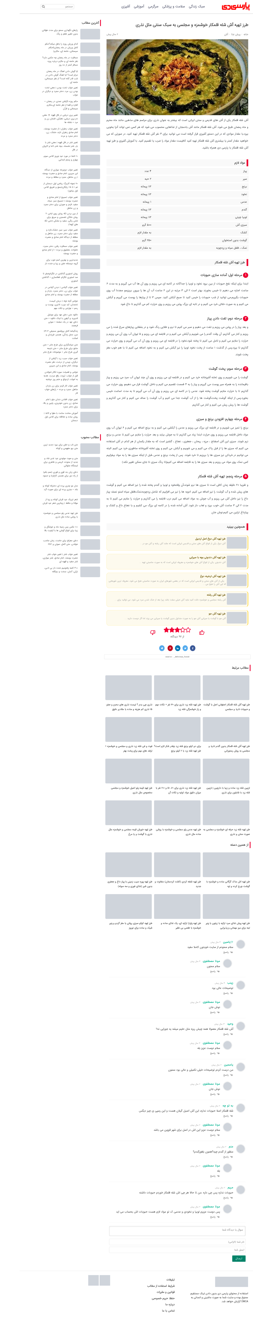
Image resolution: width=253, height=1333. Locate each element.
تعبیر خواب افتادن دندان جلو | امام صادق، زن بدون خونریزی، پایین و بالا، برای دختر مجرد (40, 403)
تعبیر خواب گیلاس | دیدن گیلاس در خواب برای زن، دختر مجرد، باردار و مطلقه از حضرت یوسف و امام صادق (42, 291)
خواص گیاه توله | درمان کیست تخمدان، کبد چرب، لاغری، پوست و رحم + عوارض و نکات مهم (42, 304)
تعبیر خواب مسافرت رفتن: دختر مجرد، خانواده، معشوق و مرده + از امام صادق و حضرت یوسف (40, 250)
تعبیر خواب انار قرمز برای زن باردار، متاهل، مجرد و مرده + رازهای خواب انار (41, 389)
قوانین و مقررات (146, 1305)
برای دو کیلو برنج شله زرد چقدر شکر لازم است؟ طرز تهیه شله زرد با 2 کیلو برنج (158, 753)
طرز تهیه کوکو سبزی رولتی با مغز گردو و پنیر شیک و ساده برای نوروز (111, 939)
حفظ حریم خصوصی (143, 1312)
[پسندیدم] (182, 631)
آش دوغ (202, 543)
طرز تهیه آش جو (197, 614)
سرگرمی (134, 6)
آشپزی (106, 6)
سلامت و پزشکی (154, 6)
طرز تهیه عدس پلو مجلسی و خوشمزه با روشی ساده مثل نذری (159, 841)
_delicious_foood (162, 656)
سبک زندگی (177, 6)
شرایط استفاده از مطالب (141, 1299)
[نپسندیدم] (133, 631)
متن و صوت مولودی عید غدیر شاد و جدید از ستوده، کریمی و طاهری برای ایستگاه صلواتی (41, 462)
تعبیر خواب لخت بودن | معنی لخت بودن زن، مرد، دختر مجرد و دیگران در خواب (40, 91)
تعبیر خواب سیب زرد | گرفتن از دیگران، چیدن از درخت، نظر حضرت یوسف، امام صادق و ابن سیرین (42, 362)
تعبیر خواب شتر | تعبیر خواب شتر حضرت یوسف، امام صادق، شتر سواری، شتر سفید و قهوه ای (40, 558)
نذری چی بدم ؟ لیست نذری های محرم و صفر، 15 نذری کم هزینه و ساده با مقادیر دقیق (110, 709)
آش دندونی (201, 562)
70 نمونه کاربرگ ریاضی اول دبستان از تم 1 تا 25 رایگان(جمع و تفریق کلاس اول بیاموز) (41, 187)
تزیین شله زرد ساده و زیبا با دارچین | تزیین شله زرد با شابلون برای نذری (208, 797)
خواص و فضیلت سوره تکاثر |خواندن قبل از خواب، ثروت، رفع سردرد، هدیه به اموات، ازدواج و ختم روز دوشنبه (41, 376)
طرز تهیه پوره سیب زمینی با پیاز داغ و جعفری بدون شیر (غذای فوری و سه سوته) (110, 895)
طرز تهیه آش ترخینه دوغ (193, 576)
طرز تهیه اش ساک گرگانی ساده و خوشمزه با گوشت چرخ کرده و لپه (208, 895)
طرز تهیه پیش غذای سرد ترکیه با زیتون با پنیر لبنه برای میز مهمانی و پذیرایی (208, 939)
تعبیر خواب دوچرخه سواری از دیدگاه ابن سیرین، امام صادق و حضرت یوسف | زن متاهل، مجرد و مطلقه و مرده (40, 173)
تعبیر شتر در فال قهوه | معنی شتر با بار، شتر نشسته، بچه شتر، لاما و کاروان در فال (40, 146)
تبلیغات (151, 1293)
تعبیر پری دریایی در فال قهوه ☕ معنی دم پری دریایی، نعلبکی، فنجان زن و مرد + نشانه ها (40, 119)
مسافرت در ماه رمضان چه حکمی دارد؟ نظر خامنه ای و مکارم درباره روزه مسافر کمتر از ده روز (40, 61)
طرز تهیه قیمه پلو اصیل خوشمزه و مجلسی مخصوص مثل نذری (112, 797)
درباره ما (150, 1318)
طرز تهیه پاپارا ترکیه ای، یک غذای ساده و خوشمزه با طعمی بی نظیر (161, 939)
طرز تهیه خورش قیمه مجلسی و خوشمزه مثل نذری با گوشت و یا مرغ (111, 841)
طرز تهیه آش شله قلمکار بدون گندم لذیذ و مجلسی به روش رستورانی (209, 753)
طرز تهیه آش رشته (196, 595)
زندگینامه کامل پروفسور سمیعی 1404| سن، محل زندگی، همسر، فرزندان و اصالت (41, 334)
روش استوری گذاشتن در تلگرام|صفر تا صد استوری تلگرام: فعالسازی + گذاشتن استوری (40, 277)
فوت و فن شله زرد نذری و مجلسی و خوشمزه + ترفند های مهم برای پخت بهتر (109, 753)
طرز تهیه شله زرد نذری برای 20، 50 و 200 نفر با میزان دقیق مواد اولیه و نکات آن (159, 797)
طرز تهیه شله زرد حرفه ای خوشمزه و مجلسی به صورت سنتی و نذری (207, 841)
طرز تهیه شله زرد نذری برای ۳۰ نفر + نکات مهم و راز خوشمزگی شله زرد (159, 709)
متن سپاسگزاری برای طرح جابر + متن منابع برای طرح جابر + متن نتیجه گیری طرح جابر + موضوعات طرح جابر (41, 348)
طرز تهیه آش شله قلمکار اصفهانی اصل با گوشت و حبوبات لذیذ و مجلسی (207, 709)
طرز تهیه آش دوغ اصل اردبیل (191, 539)
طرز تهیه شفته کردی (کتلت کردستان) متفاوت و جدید (158, 895)
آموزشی (119, 6)
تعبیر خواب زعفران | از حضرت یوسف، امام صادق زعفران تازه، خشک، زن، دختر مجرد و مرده (41, 132)
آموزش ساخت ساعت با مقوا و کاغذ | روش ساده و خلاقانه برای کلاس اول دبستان (41, 417)
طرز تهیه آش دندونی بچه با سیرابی (188, 558)
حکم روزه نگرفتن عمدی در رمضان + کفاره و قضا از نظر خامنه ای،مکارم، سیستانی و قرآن (41, 105)
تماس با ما (149, 1324)
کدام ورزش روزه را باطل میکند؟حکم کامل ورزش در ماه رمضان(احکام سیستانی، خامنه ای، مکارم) (42, 47)
